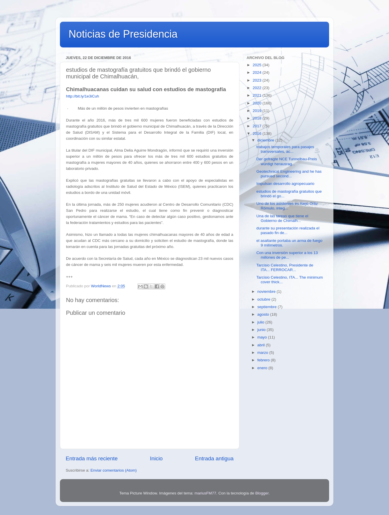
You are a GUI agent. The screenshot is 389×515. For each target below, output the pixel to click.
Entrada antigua (214, 458)
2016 (258, 133)
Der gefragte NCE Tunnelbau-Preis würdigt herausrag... (286, 161)
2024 (258, 72)
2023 (258, 80)
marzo (263, 352)
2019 (258, 110)
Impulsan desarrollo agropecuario (285, 183)
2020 (258, 103)
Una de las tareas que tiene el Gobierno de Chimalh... (282, 218)
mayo (262, 337)
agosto (263, 314)
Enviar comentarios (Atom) (114, 470)
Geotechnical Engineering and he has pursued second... (289, 173)
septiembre (267, 307)
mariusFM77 (205, 493)
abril (261, 345)
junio (262, 330)
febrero (264, 360)
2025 (258, 65)
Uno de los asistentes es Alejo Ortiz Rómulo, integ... (287, 205)
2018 (258, 118)
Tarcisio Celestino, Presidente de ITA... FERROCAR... (284, 267)
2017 (258, 126)
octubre (264, 299)
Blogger (262, 493)
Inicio (156, 458)
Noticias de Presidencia (123, 34)
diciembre (266, 140)
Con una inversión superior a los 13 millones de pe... (287, 255)
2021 (258, 95)
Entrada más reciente (92, 458)
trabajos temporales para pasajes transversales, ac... (285, 149)
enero (262, 368)
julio (261, 322)
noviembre (267, 291)
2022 (258, 88)
